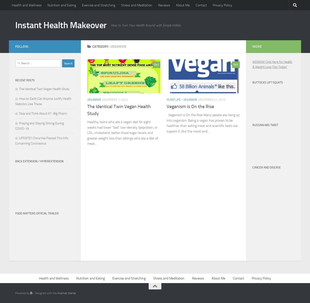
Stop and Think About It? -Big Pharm (43, 113)
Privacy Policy (222, 5)
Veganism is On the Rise (190, 106)
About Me (183, 5)
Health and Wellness (27, 5)
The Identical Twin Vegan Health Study (44, 89)
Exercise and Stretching (98, 5)
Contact (201, 5)
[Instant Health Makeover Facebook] (72, 45)
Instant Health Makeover (61, 25)
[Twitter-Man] (65, 45)
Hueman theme (66, 293)
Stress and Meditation (136, 5)
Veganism (94, 99)
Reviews (164, 5)
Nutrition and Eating (61, 5)
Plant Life (174, 99)
